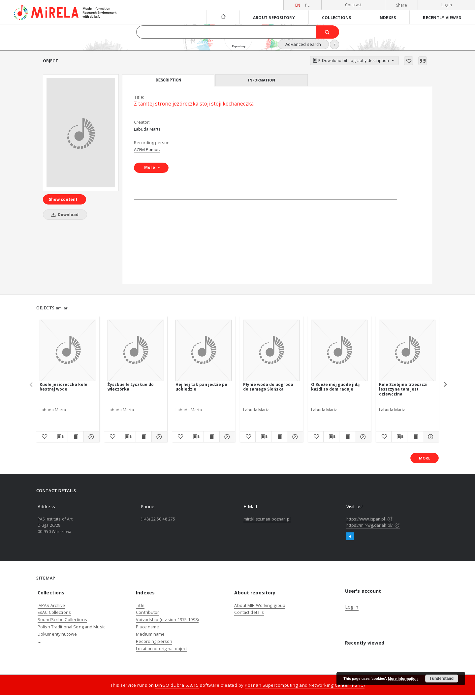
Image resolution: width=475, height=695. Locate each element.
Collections (336, 17)
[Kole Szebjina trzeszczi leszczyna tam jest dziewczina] (407, 350)
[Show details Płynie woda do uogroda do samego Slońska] (294, 436)
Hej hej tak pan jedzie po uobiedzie (201, 387)
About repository (274, 17)
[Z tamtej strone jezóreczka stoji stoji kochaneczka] (81, 132)
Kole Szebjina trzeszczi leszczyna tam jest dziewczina (403, 389)
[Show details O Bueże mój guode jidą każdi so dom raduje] (362, 436)
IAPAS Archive (51, 605)
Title (140, 605)
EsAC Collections (54, 612)
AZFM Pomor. (147, 149)
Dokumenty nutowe (57, 634)
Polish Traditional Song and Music (71, 627)
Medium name (150, 634)
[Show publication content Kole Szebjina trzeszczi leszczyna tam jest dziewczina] (415, 436)
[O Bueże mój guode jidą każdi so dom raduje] (339, 350)
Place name (147, 627)
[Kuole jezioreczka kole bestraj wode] (68, 350)
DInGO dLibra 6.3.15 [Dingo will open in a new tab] (177, 685)
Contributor (147, 612)
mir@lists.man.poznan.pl (267, 519)
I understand (442, 678)
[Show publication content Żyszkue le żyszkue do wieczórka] (143, 436)
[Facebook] (350, 537)
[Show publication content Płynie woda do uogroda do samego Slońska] (279, 436)
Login (446, 5)
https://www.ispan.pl (369, 519)
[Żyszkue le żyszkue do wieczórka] (136, 350)
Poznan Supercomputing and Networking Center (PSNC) (304, 685)
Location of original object (161, 648)
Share (401, 5)
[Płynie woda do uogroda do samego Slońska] (271, 350)
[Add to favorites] (408, 60)
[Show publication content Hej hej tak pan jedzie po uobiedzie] (211, 436)
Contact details (249, 612)
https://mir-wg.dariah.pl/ (373, 525)
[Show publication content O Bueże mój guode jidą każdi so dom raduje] (347, 436)
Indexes (387, 17)
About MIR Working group (259, 605)
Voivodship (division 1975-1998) (167, 619)
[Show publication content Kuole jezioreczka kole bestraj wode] (75, 436)
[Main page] (222, 17)
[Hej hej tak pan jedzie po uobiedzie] (204, 350)
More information (403, 678)
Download (64, 214)
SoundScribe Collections (62, 619)
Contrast (353, 5)
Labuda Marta (147, 129)
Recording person (154, 641)
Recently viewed (442, 17)
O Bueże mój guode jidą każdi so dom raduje (335, 387)
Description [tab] (168, 80)
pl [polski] (307, 5)
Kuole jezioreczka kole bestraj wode (63, 387)
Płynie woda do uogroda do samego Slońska (268, 387)
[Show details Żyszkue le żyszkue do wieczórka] (158, 436)
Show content (63, 199)
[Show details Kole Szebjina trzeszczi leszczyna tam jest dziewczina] (430, 436)
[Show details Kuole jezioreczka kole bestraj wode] (90, 436)
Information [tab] (261, 80)
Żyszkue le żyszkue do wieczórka (131, 387)
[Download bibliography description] (60, 436)
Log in (352, 607)
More (424, 458)
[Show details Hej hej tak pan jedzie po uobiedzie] (226, 436)
